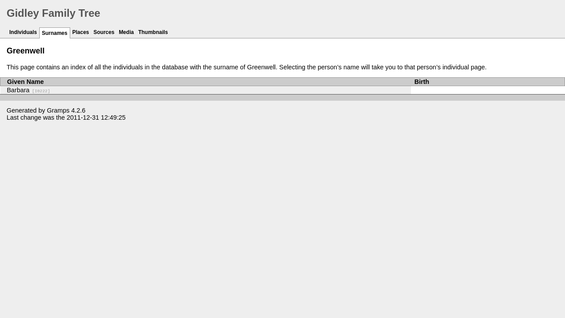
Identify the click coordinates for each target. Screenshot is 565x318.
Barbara (28, 90)
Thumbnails (153, 32)
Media (126, 32)
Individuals (23, 32)
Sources (104, 32)
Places (80, 32)
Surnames (55, 33)
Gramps (58, 110)
